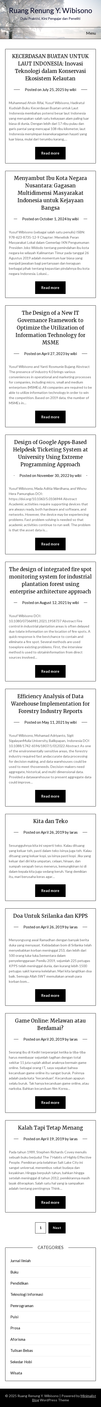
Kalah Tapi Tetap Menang (50, 1128)
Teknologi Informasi (26, 1294)
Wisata (16, 1373)
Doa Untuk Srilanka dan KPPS (50, 916)
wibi (73, 89)
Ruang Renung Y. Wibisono (50, 10)
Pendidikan (19, 1283)
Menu (91, 33)
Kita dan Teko (50, 821)
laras (74, 832)
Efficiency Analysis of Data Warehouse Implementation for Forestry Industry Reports (50, 703)
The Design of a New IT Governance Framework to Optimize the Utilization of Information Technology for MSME (50, 328)
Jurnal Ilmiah (20, 1260)
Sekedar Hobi (21, 1362)
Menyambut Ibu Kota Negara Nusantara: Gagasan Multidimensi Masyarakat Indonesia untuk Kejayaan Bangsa (50, 193)
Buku (14, 1272)
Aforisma (17, 1339)
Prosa (15, 1328)
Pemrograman (21, 1305)
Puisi (14, 1317)
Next (57, 1228)
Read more (50, 153)
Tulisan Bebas (21, 1350)
